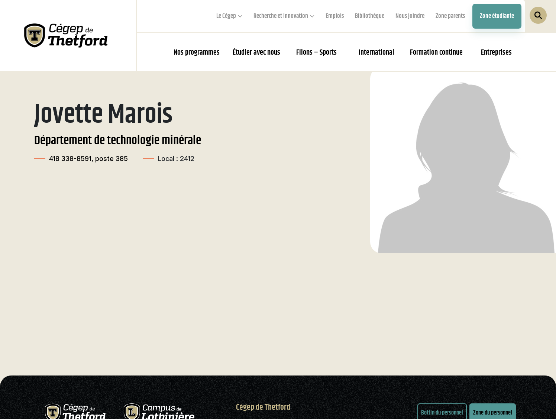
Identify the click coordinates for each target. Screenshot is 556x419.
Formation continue (436, 53)
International (376, 53)
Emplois (335, 16)
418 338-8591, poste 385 (88, 158)
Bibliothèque (369, 16)
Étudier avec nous (256, 53)
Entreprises (496, 53)
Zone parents (450, 16)
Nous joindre (409, 16)
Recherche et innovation (280, 16)
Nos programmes (197, 53)
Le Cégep (226, 16)
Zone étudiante (497, 16)
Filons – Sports (316, 53)
